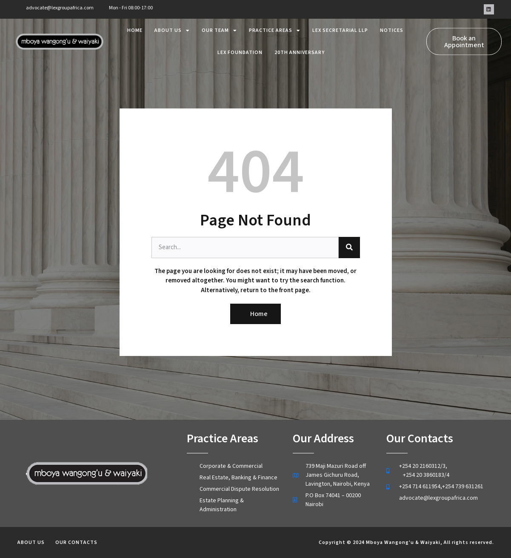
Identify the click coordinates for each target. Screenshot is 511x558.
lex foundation (240, 48)
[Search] (349, 247)
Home (135, 26)
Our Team (219, 26)
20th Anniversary (299, 48)
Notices (391, 26)
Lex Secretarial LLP (340, 26)
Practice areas (274, 26)
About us (172, 26)
